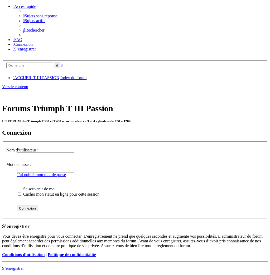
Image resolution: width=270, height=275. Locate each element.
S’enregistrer (13, 268)
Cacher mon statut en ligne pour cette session (58, 194)
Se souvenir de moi (37, 189)
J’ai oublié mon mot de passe (41, 174)
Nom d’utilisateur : (22, 150)
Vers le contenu (15, 86)
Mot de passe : (18, 164)
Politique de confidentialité (72, 254)
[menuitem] (40, 16)
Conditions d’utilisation (23, 254)
